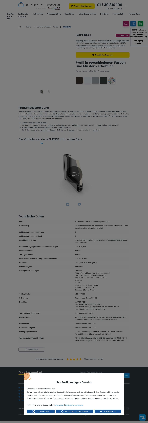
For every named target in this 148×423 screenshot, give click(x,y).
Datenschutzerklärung (74, 405)
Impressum (59, 405)
